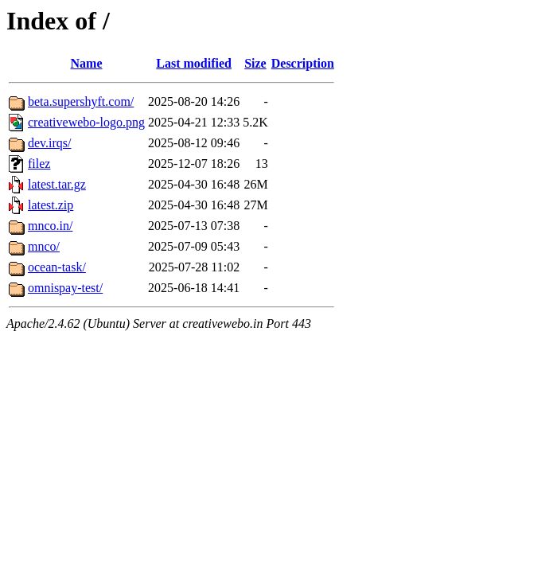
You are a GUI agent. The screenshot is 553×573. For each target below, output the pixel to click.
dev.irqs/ (50, 143)
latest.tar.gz (57, 184)
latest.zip (50, 205)
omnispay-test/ (65, 287)
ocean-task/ (57, 267)
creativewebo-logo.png (86, 122)
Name (87, 63)
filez (39, 163)
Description (302, 63)
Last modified (194, 63)
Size (255, 63)
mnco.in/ (50, 225)
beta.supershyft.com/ (81, 101)
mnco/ (44, 246)
